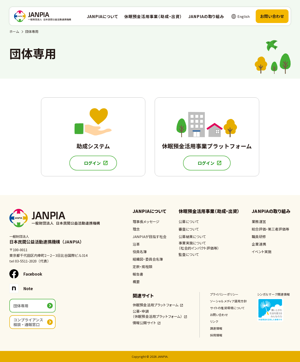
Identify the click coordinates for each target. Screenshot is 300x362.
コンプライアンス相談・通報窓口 (28, 322)
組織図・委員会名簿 (148, 259)
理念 (136, 229)
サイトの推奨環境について (227, 308)
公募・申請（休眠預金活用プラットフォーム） (158, 314)
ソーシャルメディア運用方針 (228, 301)
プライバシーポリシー (224, 294)
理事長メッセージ (146, 221)
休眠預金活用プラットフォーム (156, 304)
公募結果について (192, 236)
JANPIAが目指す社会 (149, 236)
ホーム (14, 31)
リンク (214, 321)
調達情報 (216, 328)
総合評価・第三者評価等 (270, 229)
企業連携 (259, 244)
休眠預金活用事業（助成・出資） (209, 211)
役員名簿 (140, 251)
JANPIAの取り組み (271, 211)
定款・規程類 (142, 266)
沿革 (136, 244)
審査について (189, 229)
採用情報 (216, 335)
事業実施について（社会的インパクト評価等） (199, 245)
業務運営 (259, 221)
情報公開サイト (144, 322)
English (243, 16)
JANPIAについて (150, 211)
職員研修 (259, 236)
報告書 (138, 274)
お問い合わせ (272, 16)
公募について (189, 221)
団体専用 (20, 305)
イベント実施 (261, 251)
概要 (136, 281)
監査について (189, 254)
